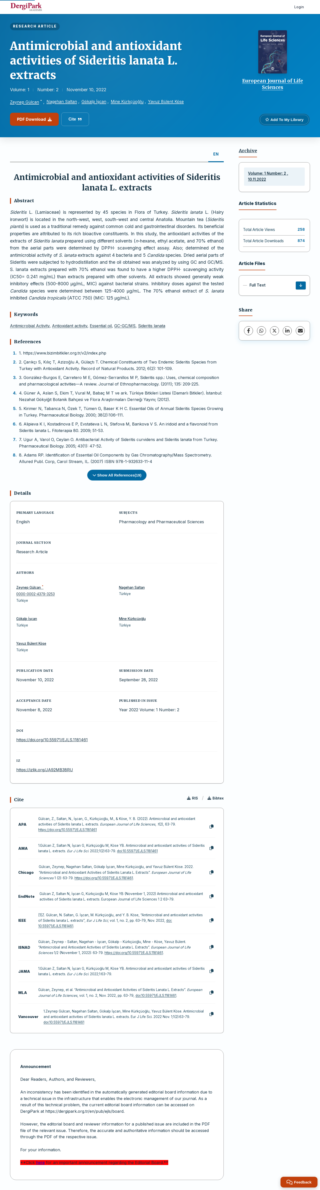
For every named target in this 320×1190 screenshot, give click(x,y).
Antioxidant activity (69, 325)
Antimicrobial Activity (30, 325)
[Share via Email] (300, 330)
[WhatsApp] (261, 330)
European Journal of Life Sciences (272, 84)
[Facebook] (248, 330)
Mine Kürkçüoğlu (127, 101)
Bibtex (216, 798)
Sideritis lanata (151, 325)
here (40, 1162)
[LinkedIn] (287, 330)
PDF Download (34, 119)
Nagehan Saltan (61, 101)
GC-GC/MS (125, 325)
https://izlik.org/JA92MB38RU (44, 769)
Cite (75, 119)
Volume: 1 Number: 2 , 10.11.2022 (268, 176)
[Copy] (212, 827)
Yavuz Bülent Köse (166, 101)
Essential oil (101, 325)
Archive (248, 151)
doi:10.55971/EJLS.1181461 (137, 851)
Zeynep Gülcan (24, 102)
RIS (192, 798)
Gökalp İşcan (94, 101)
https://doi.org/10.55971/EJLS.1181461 (52, 739)
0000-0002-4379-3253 (35, 594)
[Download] (301, 286)
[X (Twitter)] (274, 330)
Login (299, 7)
